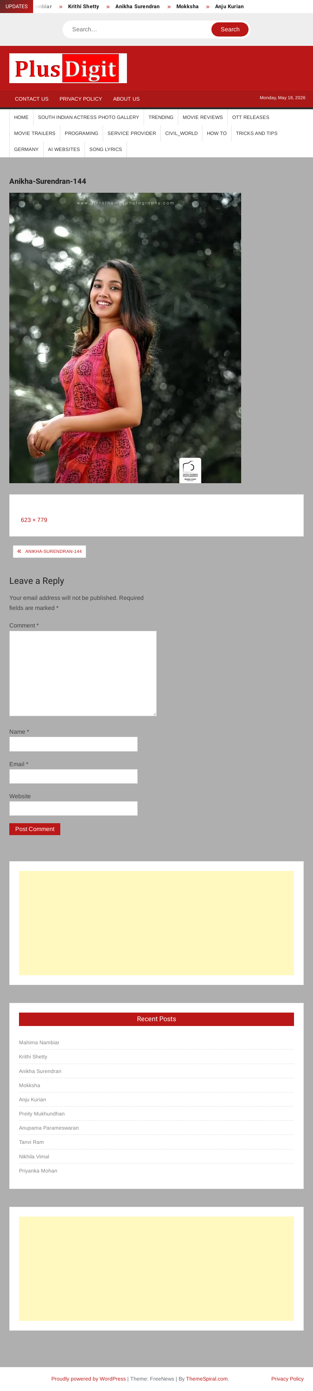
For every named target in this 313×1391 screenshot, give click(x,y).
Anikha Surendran (137, 6)
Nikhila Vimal (34, 1156)
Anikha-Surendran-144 (53, 551)
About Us (126, 99)
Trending (160, 117)
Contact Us (31, 99)
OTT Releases (250, 117)
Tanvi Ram (31, 1142)
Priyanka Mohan (38, 1171)
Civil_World (181, 133)
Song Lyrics (105, 149)
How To (217, 133)
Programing (81, 133)
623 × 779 (34, 520)
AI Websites (64, 149)
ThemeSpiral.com (207, 1379)
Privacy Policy (81, 99)
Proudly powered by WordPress (88, 1379)
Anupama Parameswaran (49, 1128)
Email (18, 764)
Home (21, 117)
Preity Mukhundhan (42, 1114)
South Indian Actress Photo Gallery (88, 117)
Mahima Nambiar (39, 1042)
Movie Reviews (203, 117)
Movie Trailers (34, 133)
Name (19, 731)
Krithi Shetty (83, 6)
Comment (24, 625)
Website (20, 796)
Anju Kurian (229, 6)
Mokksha (187, 6)
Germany (26, 149)
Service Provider (132, 133)
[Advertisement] (156, 923)
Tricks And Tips (257, 133)
